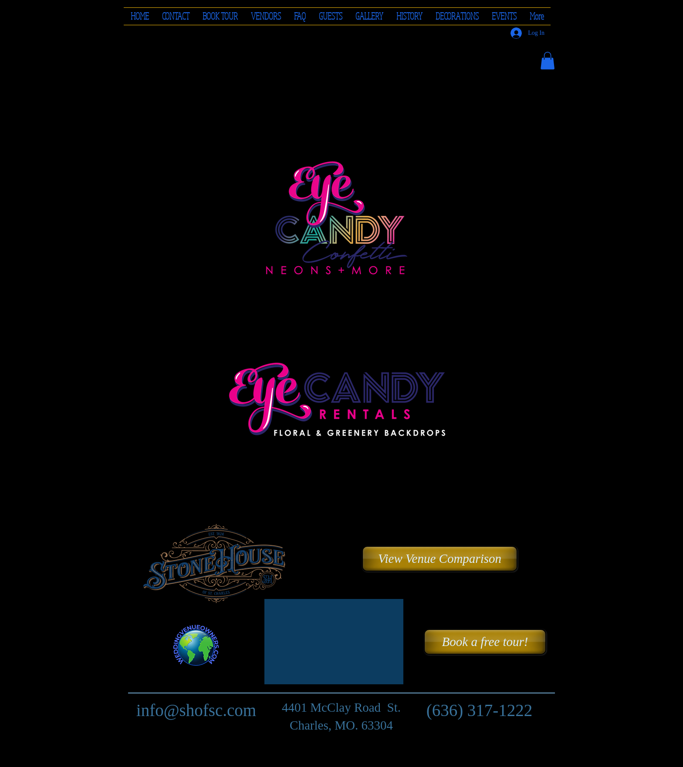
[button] (265, 16)
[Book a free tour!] (485, 642)
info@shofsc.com (196, 710)
